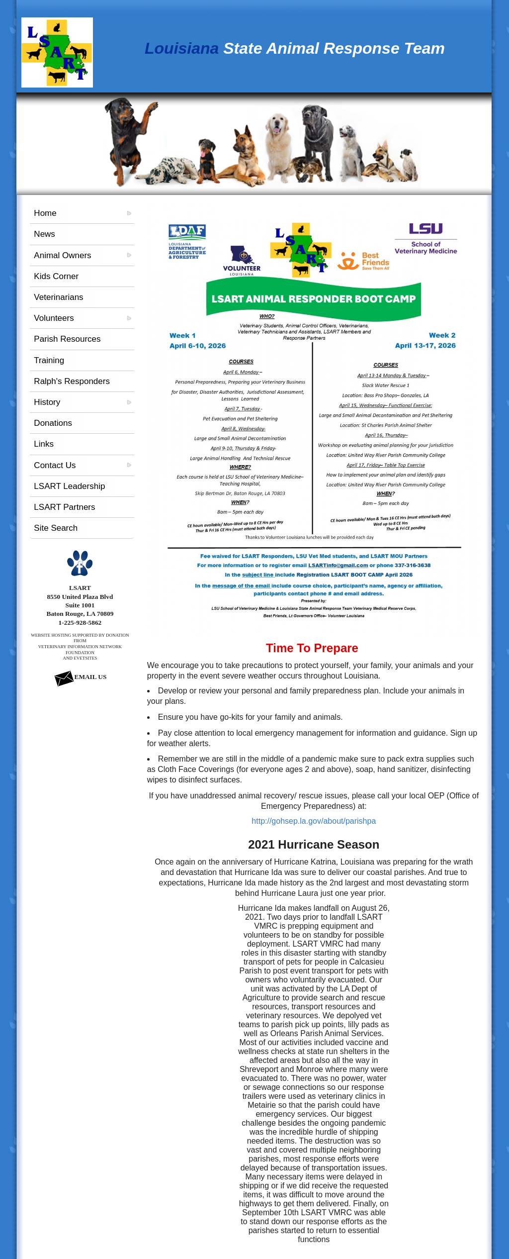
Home (45, 213)
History (47, 402)
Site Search (56, 528)
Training (49, 360)
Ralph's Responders (72, 381)
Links (44, 444)
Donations (53, 423)
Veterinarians (58, 297)
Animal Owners (62, 255)
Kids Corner (56, 276)
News (44, 234)
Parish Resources (67, 339)
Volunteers (54, 318)
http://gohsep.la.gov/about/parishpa (314, 821)
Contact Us (55, 465)
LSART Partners (64, 507)
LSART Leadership (69, 486)
